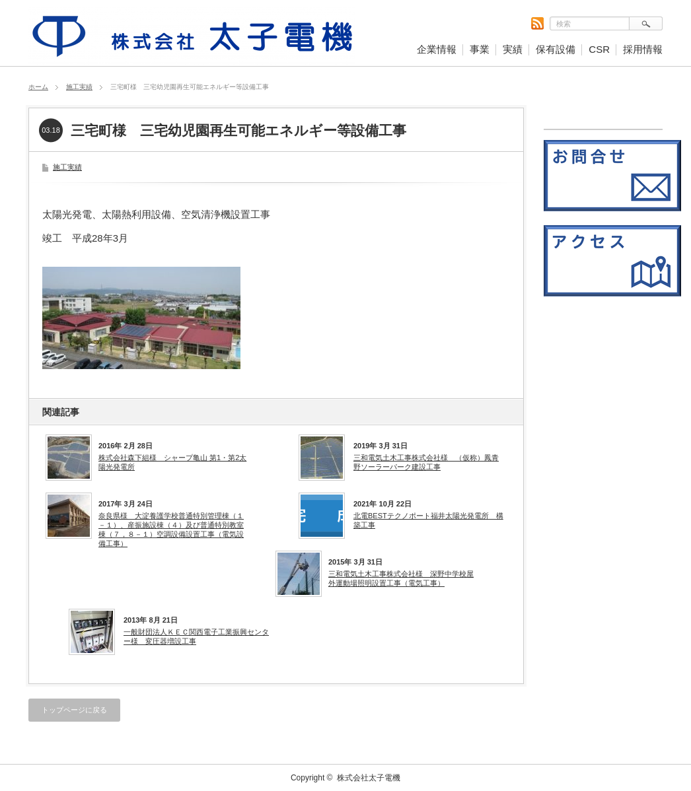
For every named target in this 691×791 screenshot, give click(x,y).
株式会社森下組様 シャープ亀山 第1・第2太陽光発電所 (172, 462)
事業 (480, 49)
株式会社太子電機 (368, 777)
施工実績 (79, 86)
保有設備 (555, 49)
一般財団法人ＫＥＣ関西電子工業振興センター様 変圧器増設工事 (196, 636)
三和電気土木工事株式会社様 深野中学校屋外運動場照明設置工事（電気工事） (401, 578)
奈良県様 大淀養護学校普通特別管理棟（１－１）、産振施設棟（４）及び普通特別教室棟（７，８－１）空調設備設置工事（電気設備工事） (171, 530)
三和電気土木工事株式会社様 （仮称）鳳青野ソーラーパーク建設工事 (426, 462)
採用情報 (643, 49)
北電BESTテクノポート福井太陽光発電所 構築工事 (428, 520)
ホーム (38, 86)
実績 (513, 49)
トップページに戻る (74, 710)
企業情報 (436, 49)
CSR (599, 49)
